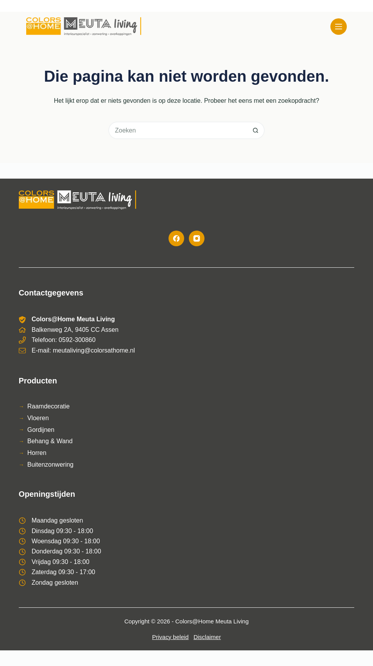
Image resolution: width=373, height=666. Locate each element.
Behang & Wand (50, 441)
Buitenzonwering (50, 464)
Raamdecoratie (48, 406)
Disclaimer (207, 637)
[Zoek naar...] (177, 130)
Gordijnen (40, 429)
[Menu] (338, 26)
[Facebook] (176, 238)
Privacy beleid (170, 637)
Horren (37, 452)
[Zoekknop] (256, 130)
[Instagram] (196, 238)
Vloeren (38, 418)
